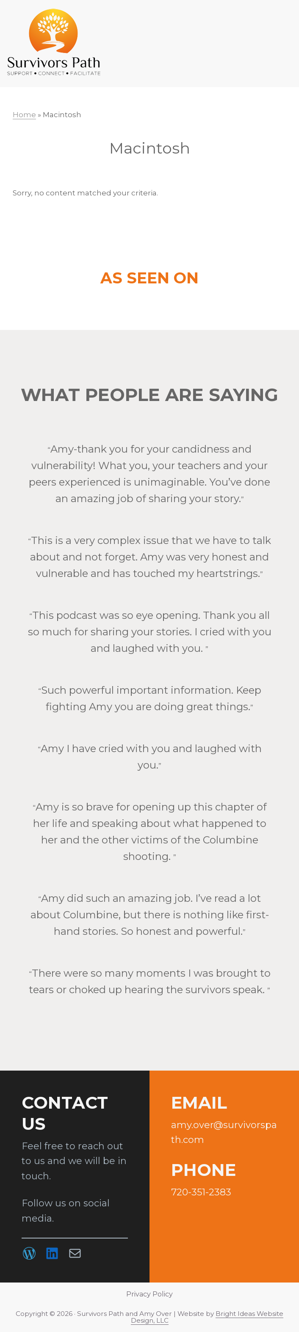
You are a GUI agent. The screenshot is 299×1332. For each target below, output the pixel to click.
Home (24, 114)
